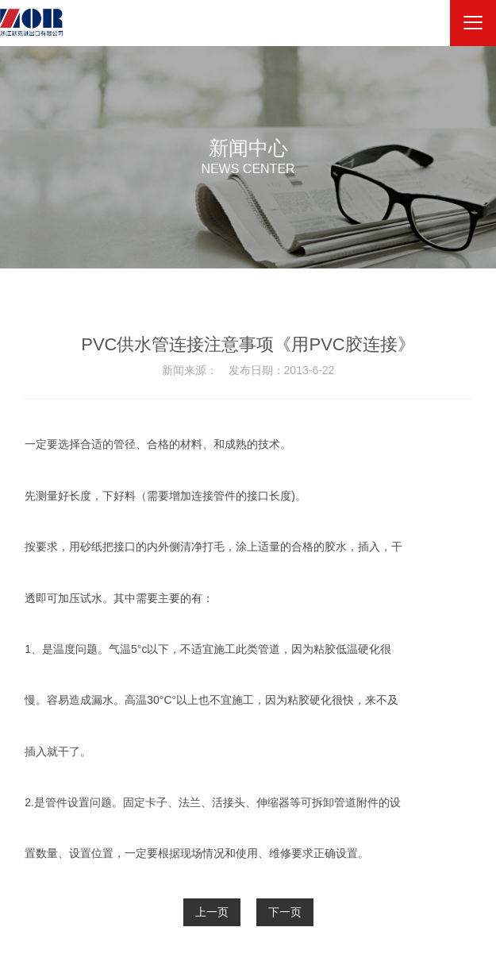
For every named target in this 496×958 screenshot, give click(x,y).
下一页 (285, 912)
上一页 (212, 912)
